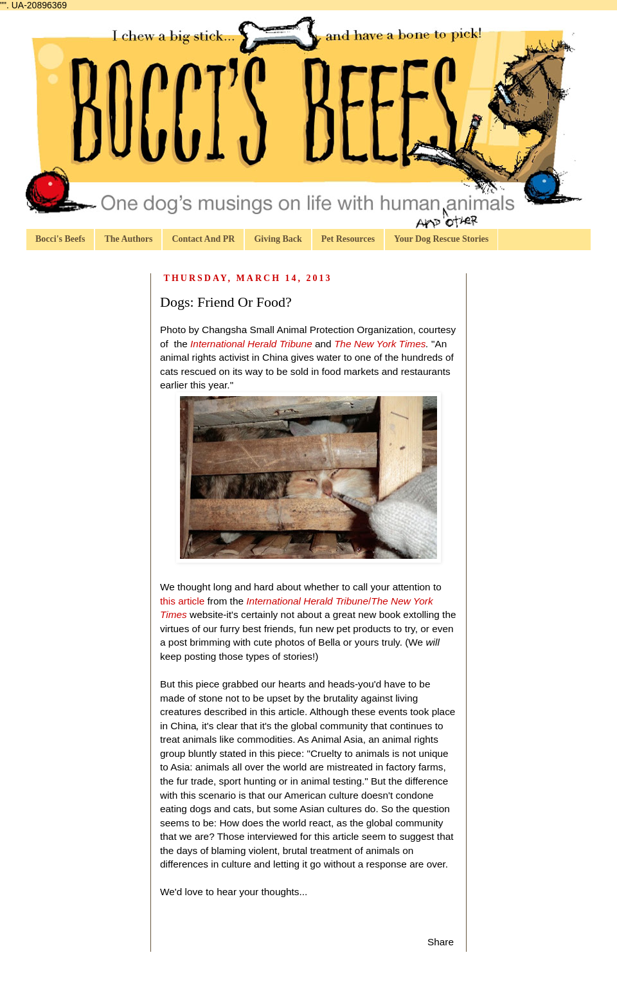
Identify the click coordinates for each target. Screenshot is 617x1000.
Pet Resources (348, 239)
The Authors (128, 239)
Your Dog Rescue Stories (441, 239)
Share (440, 941)
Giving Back (277, 239)
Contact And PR (203, 239)
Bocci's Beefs (60, 239)
